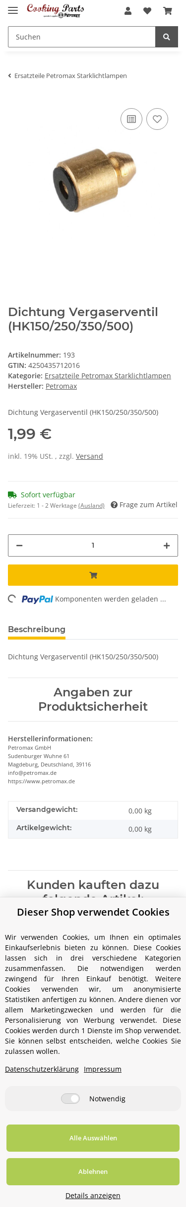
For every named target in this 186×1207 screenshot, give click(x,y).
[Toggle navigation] (13, 6)
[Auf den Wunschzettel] (157, 119)
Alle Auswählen (93, 1137)
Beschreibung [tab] (36, 629)
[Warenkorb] (167, 11)
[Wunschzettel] (147, 11)
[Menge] (93, 545)
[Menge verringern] (19, 545)
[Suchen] (82, 36)
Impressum (103, 1069)
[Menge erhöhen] (167, 545)
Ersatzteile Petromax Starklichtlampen (108, 375)
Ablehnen (93, 1171)
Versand (89, 456)
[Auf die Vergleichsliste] (131, 119)
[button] (128, 11)
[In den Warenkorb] (93, 575)
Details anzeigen (93, 1195)
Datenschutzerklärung (42, 1069)
